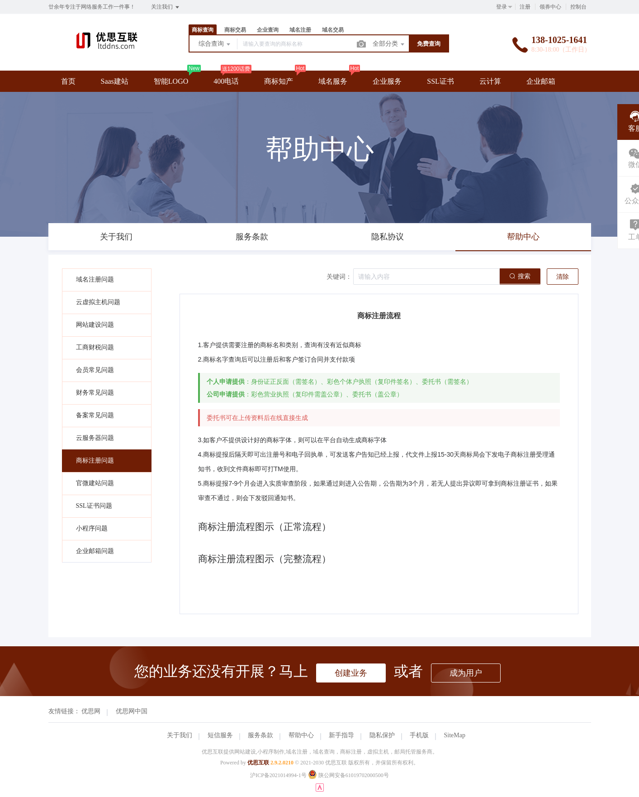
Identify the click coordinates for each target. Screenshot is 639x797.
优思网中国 (131, 711)
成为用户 (466, 673)
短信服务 (220, 735)
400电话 (226, 81)
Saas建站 (114, 81)
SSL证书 (440, 81)
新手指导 (341, 735)
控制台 (578, 7)
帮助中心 (301, 735)
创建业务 (351, 673)
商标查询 (202, 30)
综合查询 (215, 44)
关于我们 (179, 735)
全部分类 (389, 44)
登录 (501, 7)
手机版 (419, 735)
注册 (525, 7)
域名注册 (300, 30)
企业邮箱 (540, 81)
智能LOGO (171, 81)
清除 (562, 276)
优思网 (90, 711)
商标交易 (235, 30)
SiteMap (454, 735)
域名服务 (332, 81)
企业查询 (268, 30)
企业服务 (387, 81)
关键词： (339, 276)
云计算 (490, 81)
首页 (68, 81)
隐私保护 (382, 735)
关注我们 (165, 7)
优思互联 (258, 762)
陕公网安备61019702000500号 (348, 775)
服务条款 (260, 735)
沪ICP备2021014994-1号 (278, 775)
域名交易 (333, 30)
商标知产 (278, 81)
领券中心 (550, 7)
